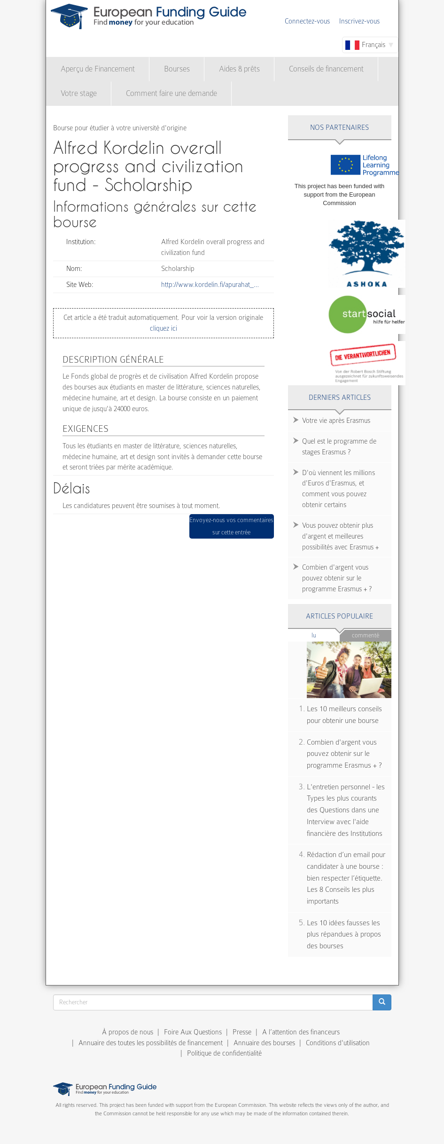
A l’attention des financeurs (301, 1032)
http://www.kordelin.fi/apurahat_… (210, 284)
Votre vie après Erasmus (336, 420)
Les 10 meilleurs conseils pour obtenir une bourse (344, 715)
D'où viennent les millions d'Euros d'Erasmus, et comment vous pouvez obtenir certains (338, 489)
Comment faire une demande (171, 93)
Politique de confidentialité (224, 1053)
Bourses (177, 68)
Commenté (365, 635)
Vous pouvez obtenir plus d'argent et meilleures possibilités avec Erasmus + (340, 536)
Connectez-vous (307, 21)
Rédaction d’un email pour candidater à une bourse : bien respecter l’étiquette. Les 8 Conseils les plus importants (346, 878)
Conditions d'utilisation (338, 1043)
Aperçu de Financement (98, 68)
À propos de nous (127, 1032)
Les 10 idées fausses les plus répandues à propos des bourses (344, 934)
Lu (326, 635)
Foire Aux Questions (193, 1032)
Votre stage (79, 93)
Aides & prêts (239, 68)
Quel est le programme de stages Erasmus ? (339, 446)
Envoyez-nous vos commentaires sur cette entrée (231, 526)
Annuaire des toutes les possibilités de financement (150, 1043)
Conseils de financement (326, 68)
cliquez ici (163, 328)
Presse (242, 1032)
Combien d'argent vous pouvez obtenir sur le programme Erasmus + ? (337, 578)
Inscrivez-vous (359, 21)
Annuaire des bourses (264, 1043)
